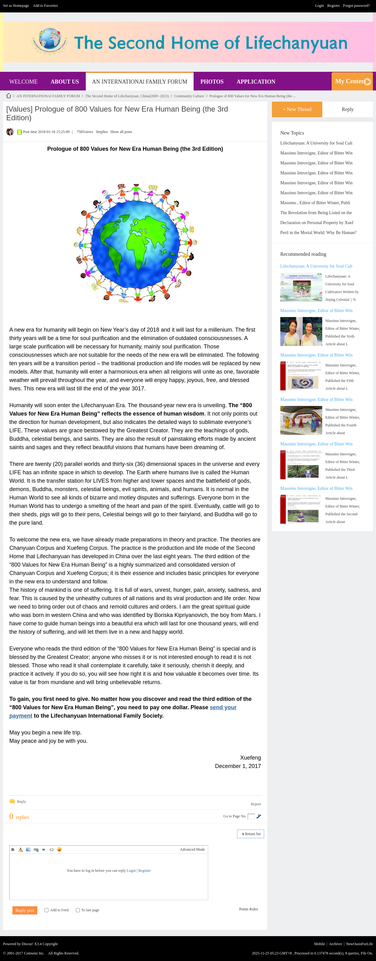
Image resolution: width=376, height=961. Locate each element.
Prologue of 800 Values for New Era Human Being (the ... (252, 96)
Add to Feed (56, 910)
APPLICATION (256, 82)
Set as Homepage (16, 5)
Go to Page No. (234, 816)
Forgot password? (356, 5)
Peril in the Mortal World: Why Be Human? (318, 232)
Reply (348, 109)
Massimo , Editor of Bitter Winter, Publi (315, 202)
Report (256, 804)
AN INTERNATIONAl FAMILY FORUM (139, 82)
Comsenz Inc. (34, 953)
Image (28, 849)
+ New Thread (297, 109)
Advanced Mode (192, 849)
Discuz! (27, 944)
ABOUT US (65, 82)
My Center (349, 81)
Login (319, 5)
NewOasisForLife (8, 96)
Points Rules (248, 909)
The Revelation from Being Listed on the (316, 212)
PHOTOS (212, 82)
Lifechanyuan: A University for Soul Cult (316, 143)
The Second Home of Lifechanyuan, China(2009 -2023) (127, 96)
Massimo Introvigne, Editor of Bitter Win (316, 153)
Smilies (59, 849)
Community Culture (189, 96)
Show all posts (121, 132)
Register (334, 5)
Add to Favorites (45, 5)
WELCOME (23, 82)
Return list (253, 834)
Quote (44, 849)
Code (51, 849)
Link (36, 849)
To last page (87, 910)
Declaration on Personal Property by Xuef (316, 222)
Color (20, 849)
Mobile (319, 944)
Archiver (335, 944)
